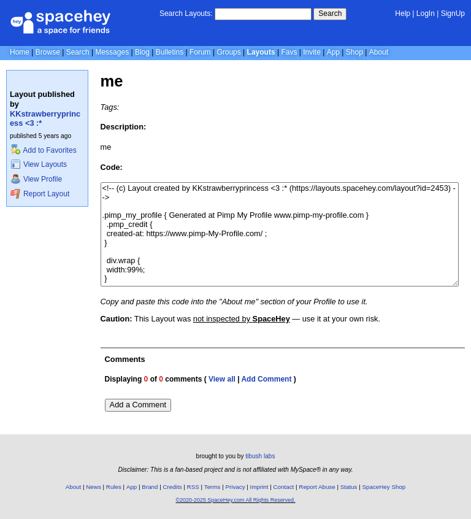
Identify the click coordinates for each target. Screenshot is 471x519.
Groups (228, 52)
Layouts (261, 52)
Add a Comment (138, 404)
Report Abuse (317, 486)
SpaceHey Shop (384, 486)
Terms (212, 486)
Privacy (235, 486)
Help (402, 13)
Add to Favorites (43, 150)
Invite (312, 52)
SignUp (453, 13)
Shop (354, 52)
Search (330, 13)
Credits (172, 486)
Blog (142, 52)
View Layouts (38, 164)
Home (19, 52)
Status (349, 486)
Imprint (259, 486)
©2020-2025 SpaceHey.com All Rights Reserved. (235, 500)
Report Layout (39, 194)
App (333, 52)
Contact (284, 486)
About (378, 52)
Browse (48, 52)
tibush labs (260, 456)
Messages (112, 52)
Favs (289, 52)
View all (222, 379)
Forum (200, 52)
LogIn (425, 13)
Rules (113, 486)
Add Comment (266, 379)
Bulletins (169, 52)
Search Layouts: (186, 13)
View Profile (36, 179)
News (93, 486)
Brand (150, 486)
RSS (193, 486)
